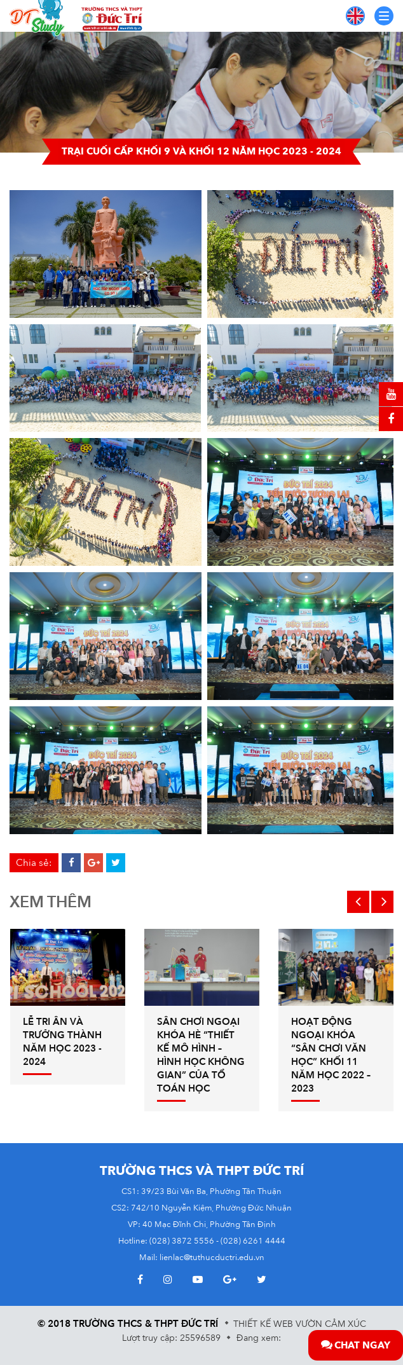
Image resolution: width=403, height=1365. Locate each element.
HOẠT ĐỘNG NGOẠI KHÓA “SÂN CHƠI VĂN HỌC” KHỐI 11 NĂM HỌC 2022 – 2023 (331, 1055)
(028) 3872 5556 (181, 1241)
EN (355, 15)
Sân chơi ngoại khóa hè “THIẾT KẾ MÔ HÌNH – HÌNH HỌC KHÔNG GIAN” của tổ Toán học (201, 1055)
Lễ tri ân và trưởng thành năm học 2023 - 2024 (62, 1041)
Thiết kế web (263, 1324)
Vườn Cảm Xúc (331, 1324)
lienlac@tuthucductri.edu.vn (212, 1257)
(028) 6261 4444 (253, 1241)
